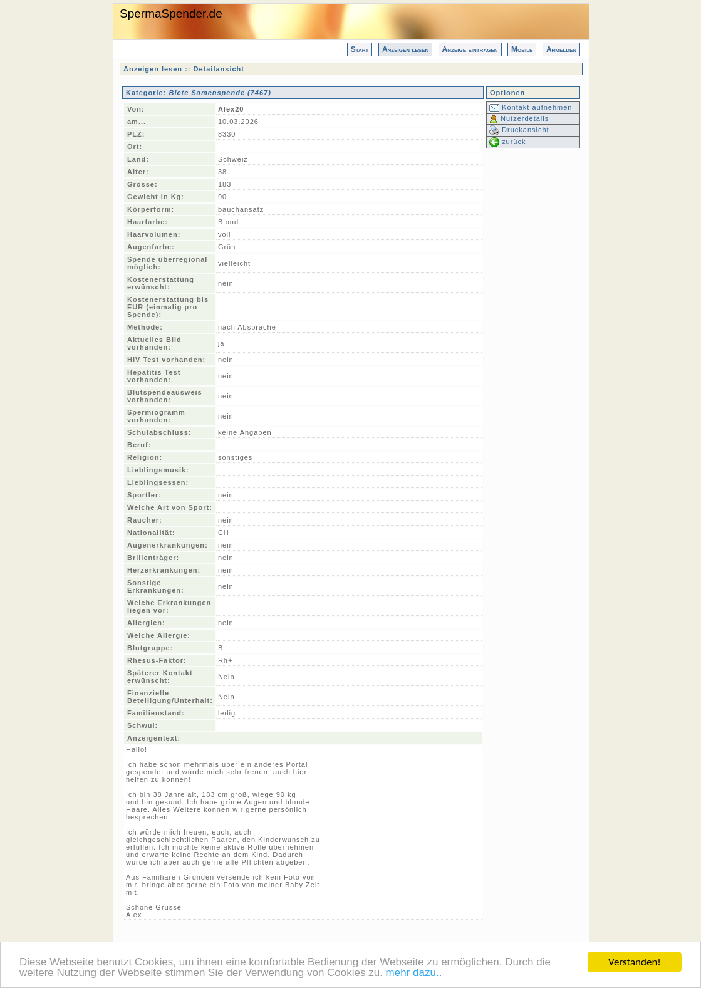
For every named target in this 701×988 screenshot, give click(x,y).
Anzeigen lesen (405, 49)
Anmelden (561, 49)
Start (360, 49)
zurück (507, 141)
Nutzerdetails (519, 118)
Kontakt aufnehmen (530, 107)
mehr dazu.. (414, 975)
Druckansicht (519, 129)
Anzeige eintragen (470, 49)
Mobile (521, 49)
